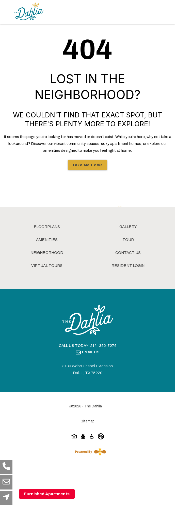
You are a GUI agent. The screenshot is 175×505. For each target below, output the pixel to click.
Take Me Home (87, 165)
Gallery (128, 227)
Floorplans (47, 227)
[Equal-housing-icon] (74, 437)
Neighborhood (46, 253)
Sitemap (87, 421)
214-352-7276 (103, 346)
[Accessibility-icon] (92, 437)
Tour (128, 240)
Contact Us (128, 253)
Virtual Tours (46, 266)
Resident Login (128, 266)
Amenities (47, 240)
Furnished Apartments (47, 494)
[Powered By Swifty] (89, 452)
